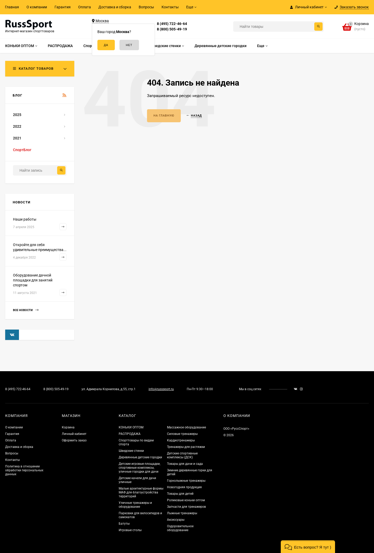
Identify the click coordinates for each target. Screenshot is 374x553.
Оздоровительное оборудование (180, 528)
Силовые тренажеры (182, 434)
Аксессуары (175, 520)
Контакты (170, 7)
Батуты (124, 523)
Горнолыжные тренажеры (186, 481)
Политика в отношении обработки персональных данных (24, 470)
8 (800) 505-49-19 (172, 29)
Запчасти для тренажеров (186, 507)
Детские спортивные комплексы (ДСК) (182, 455)
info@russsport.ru (161, 389)
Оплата (84, 7)
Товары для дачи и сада (185, 464)
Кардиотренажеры (181, 440)
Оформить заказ (74, 440)
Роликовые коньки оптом (186, 500)
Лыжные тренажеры (182, 513)
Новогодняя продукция (184, 487)
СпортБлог (22, 150)
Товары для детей (180, 494)
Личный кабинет (74, 434)
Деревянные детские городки (140, 457)
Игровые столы (130, 530)
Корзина (68, 427)
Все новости (25, 310)
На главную (163, 115)
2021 (17, 138)
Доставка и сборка (114, 7)
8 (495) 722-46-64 (172, 24)
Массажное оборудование (186, 427)
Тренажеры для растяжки (186, 447)
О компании (36, 7)
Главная (12, 7)
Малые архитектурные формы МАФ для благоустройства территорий (141, 492)
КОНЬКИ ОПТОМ (131, 427)
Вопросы (146, 7)
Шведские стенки (131, 451)
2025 (17, 115)
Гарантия (63, 7)
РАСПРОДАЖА (130, 434)
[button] (308, 546)
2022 (17, 126)
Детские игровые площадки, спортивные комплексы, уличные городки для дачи (139, 467)
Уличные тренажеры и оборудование (135, 505)
